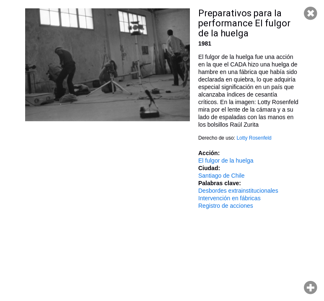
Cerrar (310, 13)
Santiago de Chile (221, 175)
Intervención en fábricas (229, 198)
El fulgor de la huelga (226, 160)
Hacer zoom (310, 287)
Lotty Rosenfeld (253, 138)
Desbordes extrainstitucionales (238, 190)
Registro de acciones (225, 205)
